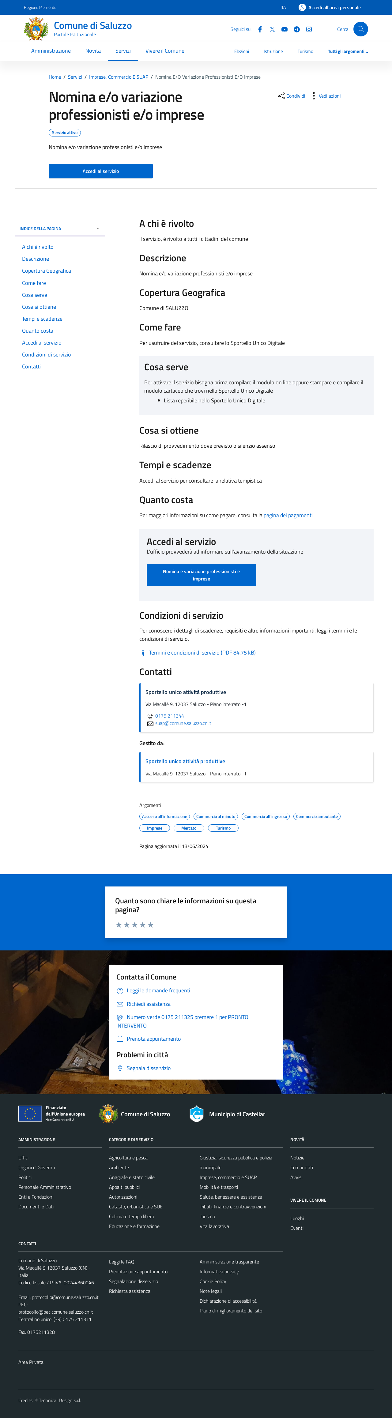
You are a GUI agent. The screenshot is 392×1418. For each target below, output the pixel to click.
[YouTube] (282, 28)
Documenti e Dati (36, 1206)
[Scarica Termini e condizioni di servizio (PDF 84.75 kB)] (197, 652)
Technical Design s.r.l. (60, 1400)
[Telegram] (294, 28)
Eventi (296, 1228)
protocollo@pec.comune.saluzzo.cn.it (55, 1311)
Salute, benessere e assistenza (231, 1196)
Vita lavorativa (214, 1226)
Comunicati (301, 1167)
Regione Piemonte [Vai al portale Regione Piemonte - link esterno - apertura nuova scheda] (40, 7)
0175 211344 (164, 715)
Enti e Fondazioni (35, 1196)
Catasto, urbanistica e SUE (136, 1206)
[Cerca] (360, 29)
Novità (93, 51)
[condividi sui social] (291, 96)
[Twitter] (270, 28)
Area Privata (30, 1362)
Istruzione (273, 51)
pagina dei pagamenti (288, 515)
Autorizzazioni (123, 1196)
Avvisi (296, 1177)
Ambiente (119, 1167)
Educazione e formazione (134, 1226)
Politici (25, 1177)
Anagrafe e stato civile (132, 1177)
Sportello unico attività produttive (185, 761)
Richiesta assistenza (129, 1291)
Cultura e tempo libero (131, 1216)
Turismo (305, 51)
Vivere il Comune (164, 51)
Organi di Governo (36, 1167)
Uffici (23, 1157)
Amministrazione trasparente (229, 1261)
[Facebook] (257, 28)
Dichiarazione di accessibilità (228, 1300)
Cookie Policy (213, 1281)
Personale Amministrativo (44, 1187)
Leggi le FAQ (121, 1261)
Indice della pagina (60, 228)
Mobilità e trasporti (219, 1187)
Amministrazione (51, 51)
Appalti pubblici (124, 1187)
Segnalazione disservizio (133, 1281)
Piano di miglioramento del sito (231, 1310)
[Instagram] (306, 28)
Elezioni (241, 51)
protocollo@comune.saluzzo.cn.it (65, 1297)
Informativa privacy (219, 1271)
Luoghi (297, 1218)
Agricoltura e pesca (128, 1157)
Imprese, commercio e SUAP (228, 1177)
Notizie (297, 1157)
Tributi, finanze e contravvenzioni (233, 1206)
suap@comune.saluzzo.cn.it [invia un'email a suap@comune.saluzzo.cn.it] (178, 723)
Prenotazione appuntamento (138, 1271)
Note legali (211, 1291)
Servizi (123, 51)
